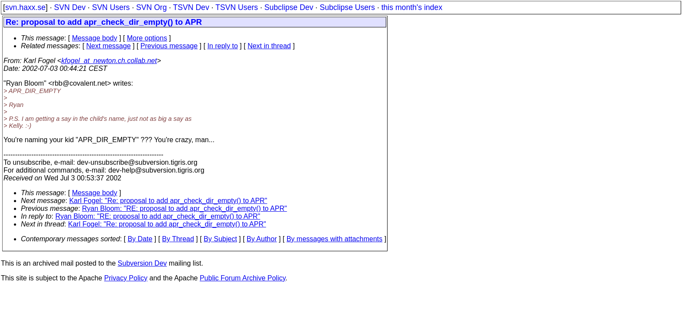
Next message (108, 46)
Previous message (169, 46)
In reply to (222, 46)
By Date (139, 239)
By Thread (178, 239)
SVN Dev (69, 7)
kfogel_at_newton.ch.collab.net (109, 60)
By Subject (220, 239)
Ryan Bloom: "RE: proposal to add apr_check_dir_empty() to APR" (184, 208)
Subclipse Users (347, 7)
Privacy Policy (125, 278)
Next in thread (269, 46)
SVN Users (111, 7)
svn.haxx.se (25, 7)
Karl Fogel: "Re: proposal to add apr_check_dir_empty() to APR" (168, 200)
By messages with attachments (335, 239)
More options (147, 38)
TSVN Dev (191, 7)
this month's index (411, 7)
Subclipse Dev (288, 7)
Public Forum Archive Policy (242, 278)
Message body (94, 38)
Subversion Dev (142, 263)
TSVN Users (236, 7)
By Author (262, 239)
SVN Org (151, 7)
